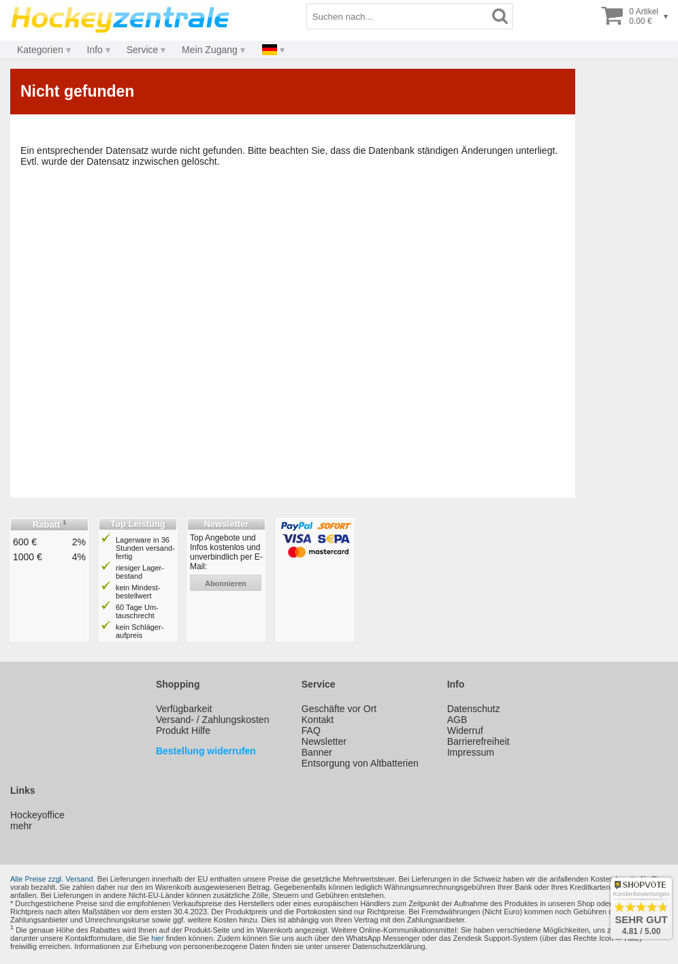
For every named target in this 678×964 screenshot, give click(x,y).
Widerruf (465, 730)
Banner (317, 752)
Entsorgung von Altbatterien (360, 763)
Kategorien (40, 49)
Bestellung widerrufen (206, 750)
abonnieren (225, 583)
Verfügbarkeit (184, 708)
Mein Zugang (210, 49)
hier (157, 938)
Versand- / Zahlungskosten (213, 719)
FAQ (311, 730)
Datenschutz (473, 708)
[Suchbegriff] (397, 16)
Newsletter (324, 741)
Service (143, 49)
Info (95, 49)
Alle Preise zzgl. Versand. (52, 879)
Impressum (470, 752)
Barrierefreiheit (478, 741)
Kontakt (318, 719)
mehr (21, 825)
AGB (457, 719)
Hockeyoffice (37, 814)
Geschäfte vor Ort (339, 708)
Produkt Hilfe (183, 730)
